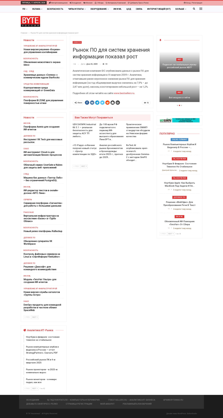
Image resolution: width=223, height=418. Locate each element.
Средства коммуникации (36, 84)
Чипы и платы (76, 9)
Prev (76, 166)
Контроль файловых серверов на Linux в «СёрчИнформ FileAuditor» (42, 255)
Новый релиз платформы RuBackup (43, 231)
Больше (179, 9)
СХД (26, 71)
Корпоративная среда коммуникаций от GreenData (39, 89)
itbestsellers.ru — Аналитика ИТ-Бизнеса (131, 400)
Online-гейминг (179, 140)
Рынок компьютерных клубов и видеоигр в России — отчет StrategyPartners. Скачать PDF (42, 350)
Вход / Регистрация (193, 3)
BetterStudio (192, 414)
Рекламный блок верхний (137, 404)
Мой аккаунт (107, 404)
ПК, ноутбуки (179, 159)
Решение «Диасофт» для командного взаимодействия (40, 268)
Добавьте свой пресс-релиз (42, 404)
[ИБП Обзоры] (180, 120)
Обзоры (99, 3)
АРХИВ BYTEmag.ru (173, 400)
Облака (36, 9)
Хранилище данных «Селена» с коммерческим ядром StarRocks (42, 76)
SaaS (26, 149)
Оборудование (98, 9)
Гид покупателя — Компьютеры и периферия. (73, 400)
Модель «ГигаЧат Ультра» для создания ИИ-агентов (40, 280)
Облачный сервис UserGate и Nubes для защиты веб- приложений (43, 166)
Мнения (87, 3)
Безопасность (55, 9)
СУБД (31, 71)
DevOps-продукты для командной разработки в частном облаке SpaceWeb (42, 307)
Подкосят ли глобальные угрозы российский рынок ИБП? (179, 66)
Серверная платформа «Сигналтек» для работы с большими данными (43, 204)
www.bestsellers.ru (124, 93)
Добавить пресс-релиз (138, 3)
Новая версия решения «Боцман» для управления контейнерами (42, 50)
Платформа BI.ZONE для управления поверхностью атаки (43, 101)
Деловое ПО (29, 136)
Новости (77, 42)
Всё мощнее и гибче (179, 97)
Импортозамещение (58, 3)
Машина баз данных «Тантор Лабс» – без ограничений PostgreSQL (43, 179)
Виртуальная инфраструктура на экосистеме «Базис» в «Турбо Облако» (41, 218)
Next (84, 166)
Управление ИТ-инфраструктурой (40, 46)
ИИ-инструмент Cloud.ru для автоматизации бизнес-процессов (43, 153)
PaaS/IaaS (29, 212)
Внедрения (75, 3)
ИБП (179, 59)
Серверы (28, 200)
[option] (180, 75)
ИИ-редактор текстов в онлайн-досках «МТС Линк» (41, 191)
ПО (23, 9)
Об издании (32, 400)
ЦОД (128, 9)
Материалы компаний (116, 3)
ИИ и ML (117, 9)
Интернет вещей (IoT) (159, 9)
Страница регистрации (79, 404)
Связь (139, 9)
